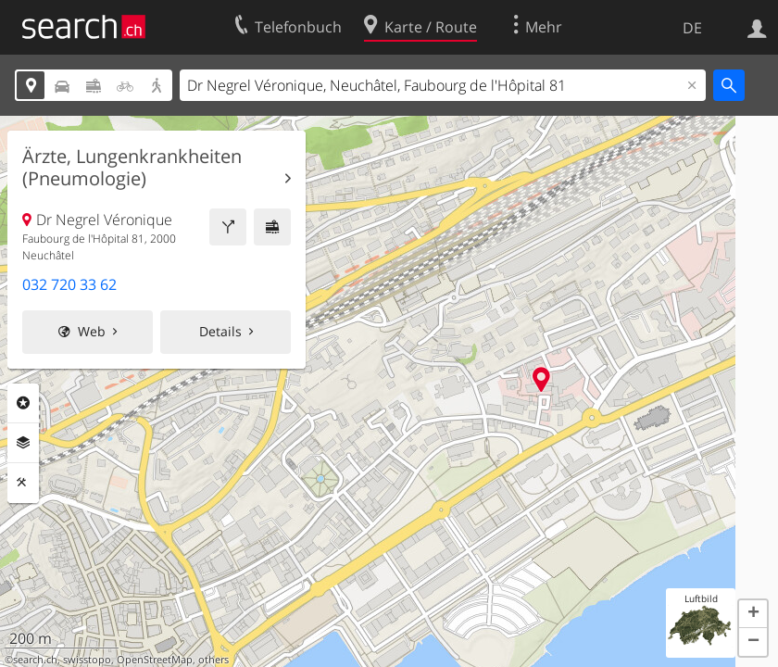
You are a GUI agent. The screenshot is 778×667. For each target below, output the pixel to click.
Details (220, 331)
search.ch (35, 659)
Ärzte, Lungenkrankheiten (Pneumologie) (132, 167)
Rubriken (23, 403)
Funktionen (23, 482)
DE (692, 28)
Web (92, 331)
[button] (753, 614)
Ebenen (23, 442)
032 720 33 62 (69, 284)
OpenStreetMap (155, 659)
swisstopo (87, 659)
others (213, 659)
